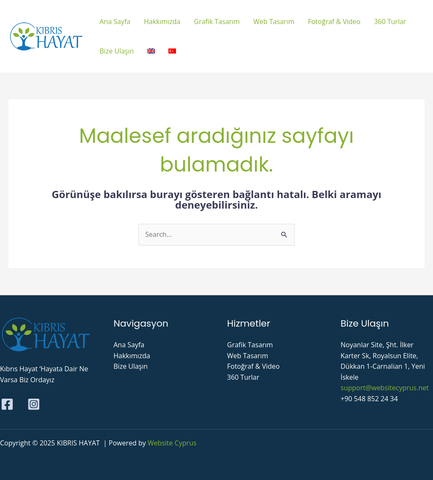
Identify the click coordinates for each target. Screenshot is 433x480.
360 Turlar (243, 377)
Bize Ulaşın (131, 366)
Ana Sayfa (129, 344)
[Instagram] (34, 404)
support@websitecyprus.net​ (385, 387)
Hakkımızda (132, 355)
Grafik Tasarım (250, 344)
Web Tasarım (247, 355)
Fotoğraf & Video (253, 366)
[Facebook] (7, 404)
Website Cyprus (172, 443)
